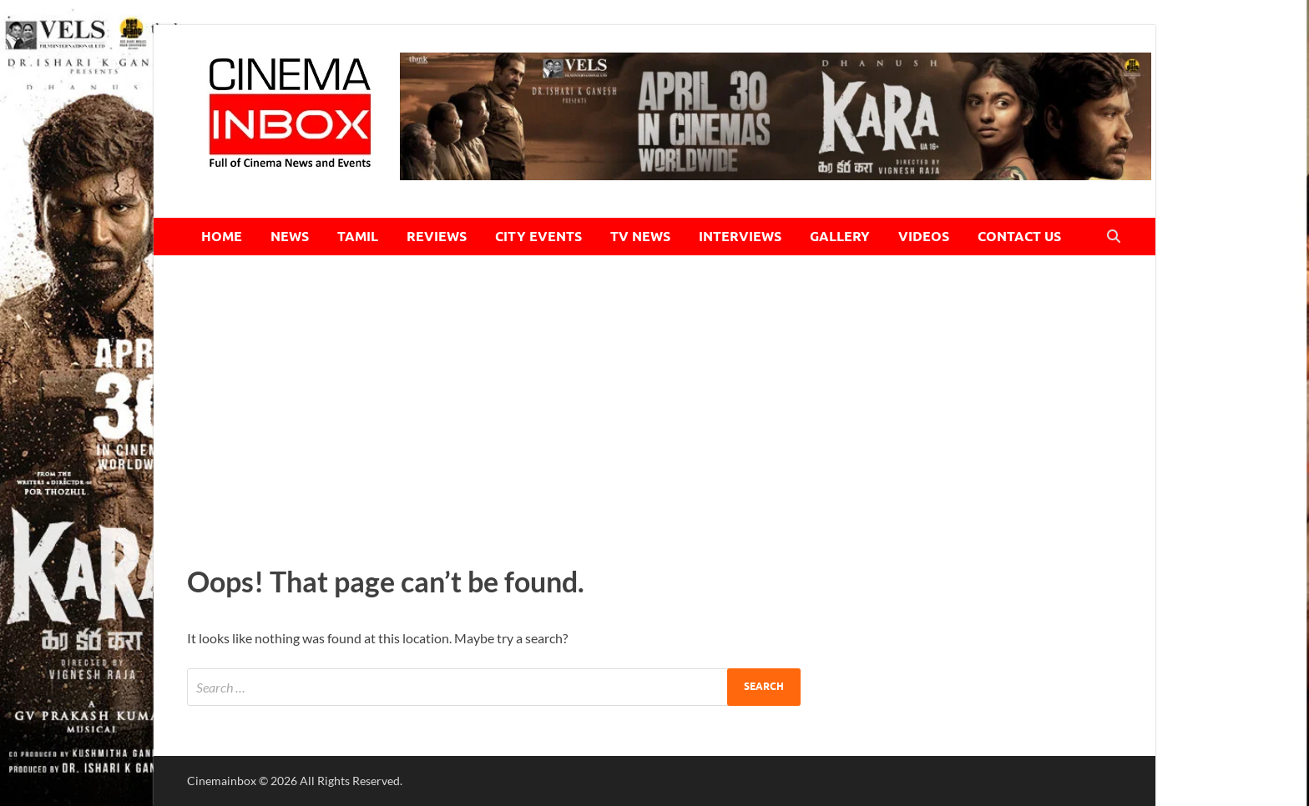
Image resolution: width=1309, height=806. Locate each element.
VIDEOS (923, 236)
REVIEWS (437, 236)
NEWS (289, 236)
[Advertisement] (654, 405)
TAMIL (357, 236)
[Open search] (1113, 237)
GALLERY (840, 236)
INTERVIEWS (740, 236)
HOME (221, 236)
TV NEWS (640, 236)
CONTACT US (1019, 236)
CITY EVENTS (538, 236)
